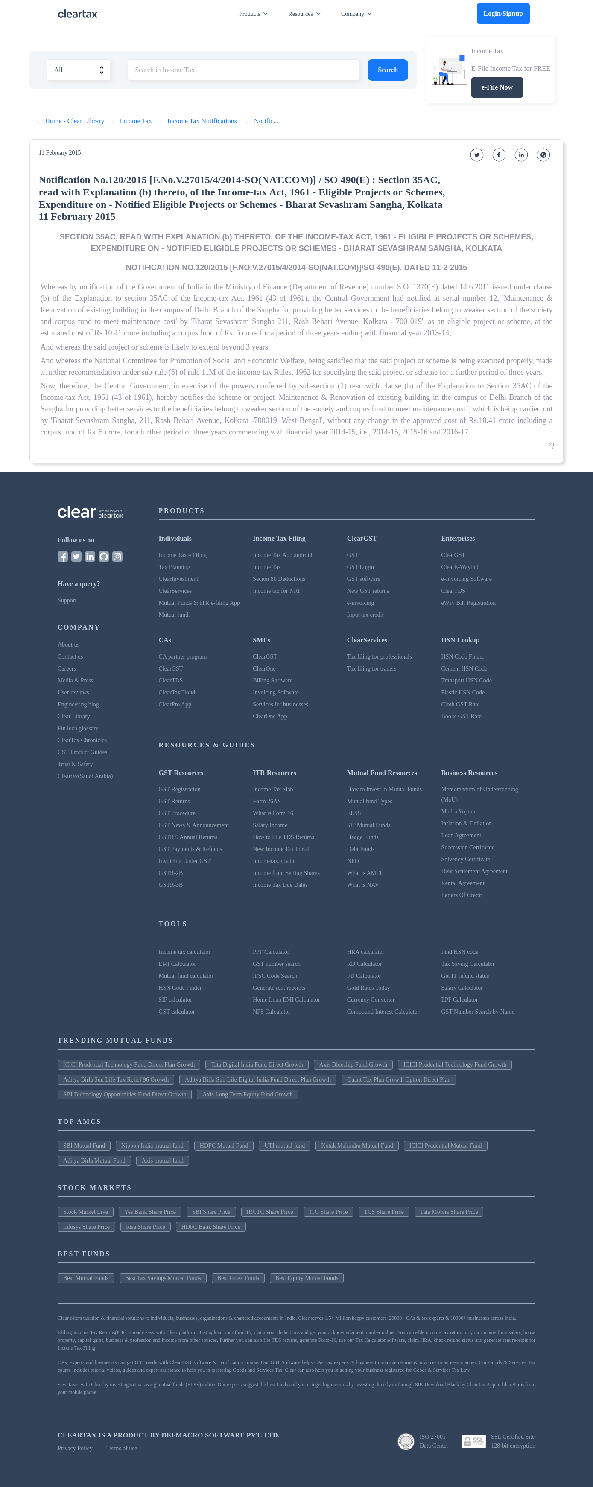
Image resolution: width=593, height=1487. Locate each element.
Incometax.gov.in (273, 861)
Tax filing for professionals (379, 656)
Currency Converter (371, 1000)
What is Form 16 (273, 813)
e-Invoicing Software (466, 579)
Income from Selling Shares (286, 873)
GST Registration (180, 789)
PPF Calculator (271, 952)
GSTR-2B (171, 873)
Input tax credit (365, 615)
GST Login (360, 567)
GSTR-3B (171, 885)
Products (255, 14)
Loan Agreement (461, 835)
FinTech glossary (78, 728)
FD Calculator (364, 976)
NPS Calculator (271, 1012)
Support (67, 600)
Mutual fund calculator (186, 976)
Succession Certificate (467, 847)
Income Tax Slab (273, 789)
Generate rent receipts (279, 988)
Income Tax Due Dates (280, 885)
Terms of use (121, 1448)
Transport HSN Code (466, 680)
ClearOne (264, 668)
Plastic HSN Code (463, 692)
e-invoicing (360, 603)
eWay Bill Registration (468, 603)
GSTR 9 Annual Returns (188, 837)
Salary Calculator (462, 988)
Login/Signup (503, 13)
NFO (353, 861)
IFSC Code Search (275, 976)
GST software (363, 579)
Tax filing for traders (372, 668)
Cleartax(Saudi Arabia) (85, 776)
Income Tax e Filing (183, 555)
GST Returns (174, 801)
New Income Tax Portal (281, 849)
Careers (67, 668)
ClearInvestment (179, 579)
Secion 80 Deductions (279, 579)
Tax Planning (174, 567)
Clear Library (74, 716)
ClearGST (453, 555)
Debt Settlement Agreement (474, 871)
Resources (306, 14)
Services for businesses (280, 704)
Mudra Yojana (458, 811)
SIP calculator (175, 1000)
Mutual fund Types (369, 801)
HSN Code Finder (462, 656)
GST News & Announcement (194, 825)
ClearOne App (270, 716)
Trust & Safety (75, 764)
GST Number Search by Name (477, 1012)
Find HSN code (459, 952)
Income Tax (267, 567)
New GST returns (368, 591)
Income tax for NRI (276, 591)
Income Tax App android (282, 555)
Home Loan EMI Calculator (286, 1000)
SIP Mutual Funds (368, 825)
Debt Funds (361, 849)
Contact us (70, 656)
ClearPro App (175, 704)
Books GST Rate (461, 716)
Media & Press (75, 680)
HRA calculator (365, 952)
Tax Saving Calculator (467, 964)
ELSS (354, 813)
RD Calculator (364, 964)
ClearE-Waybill (460, 567)
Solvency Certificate (465, 859)
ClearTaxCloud (177, 692)
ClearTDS (453, 591)
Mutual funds (175, 615)
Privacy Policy (75, 1448)
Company (358, 14)
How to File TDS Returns (283, 837)
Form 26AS (267, 801)
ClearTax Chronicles (82, 740)
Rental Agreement (462, 883)
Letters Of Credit (461, 895)
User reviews (73, 692)
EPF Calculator (459, 1000)
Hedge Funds (363, 837)
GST (352, 555)
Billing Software (272, 680)
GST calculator (177, 1012)
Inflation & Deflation (466, 823)
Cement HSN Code (464, 668)
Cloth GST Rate (460, 704)
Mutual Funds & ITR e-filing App (199, 603)
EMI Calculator (177, 964)
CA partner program (183, 656)
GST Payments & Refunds (190, 849)
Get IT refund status (465, 976)
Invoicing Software (276, 692)
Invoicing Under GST (185, 861)
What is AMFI (364, 873)
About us (68, 644)
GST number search (277, 964)
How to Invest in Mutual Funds (384, 789)
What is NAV (363, 885)
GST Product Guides (82, 752)
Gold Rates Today (368, 988)
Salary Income (270, 825)
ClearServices (175, 591)
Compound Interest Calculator (383, 1012)
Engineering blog (78, 704)
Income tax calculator (184, 952)
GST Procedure (177, 813)
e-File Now (497, 87)
